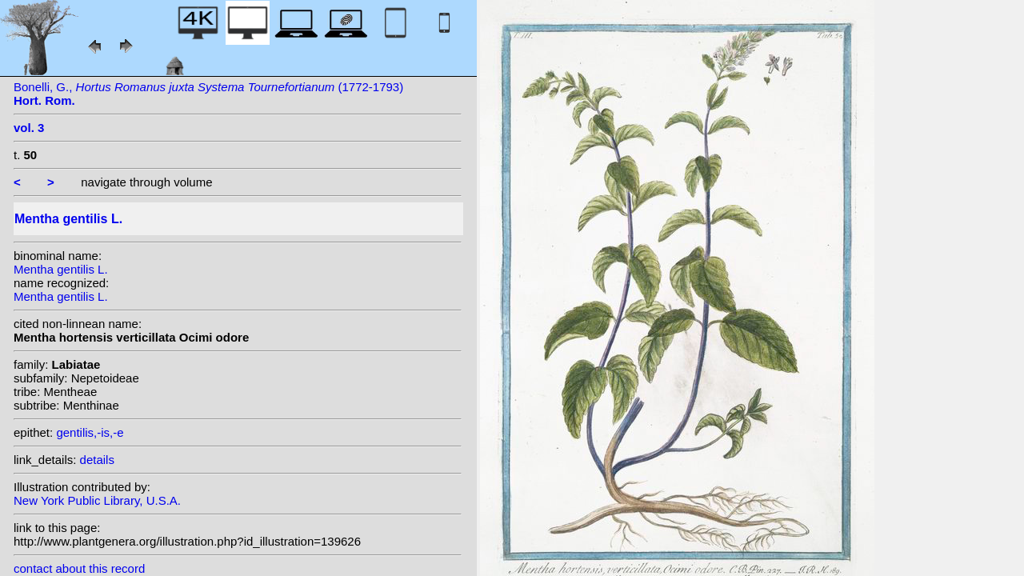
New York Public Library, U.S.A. (97, 500)
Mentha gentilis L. (61, 269)
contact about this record (79, 568)
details (97, 459)
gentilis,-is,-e (89, 432)
